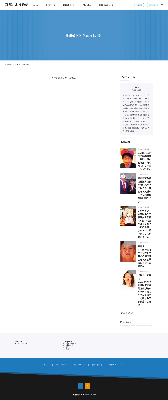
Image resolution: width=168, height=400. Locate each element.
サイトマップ (50, 5)
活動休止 (70, 345)
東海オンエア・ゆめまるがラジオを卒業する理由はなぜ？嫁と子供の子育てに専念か (144, 256)
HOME (9, 64)
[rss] (87, 386)
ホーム (35, 5)
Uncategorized (131, 243)
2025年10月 (127, 322)
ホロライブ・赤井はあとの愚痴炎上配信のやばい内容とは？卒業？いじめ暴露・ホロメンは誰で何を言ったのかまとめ (144, 223)
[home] (80, 386)
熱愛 (68, 349)
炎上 (133, 149)
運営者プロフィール (106, 5)
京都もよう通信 (16, 5)
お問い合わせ (86, 5)
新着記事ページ (68, 5)
